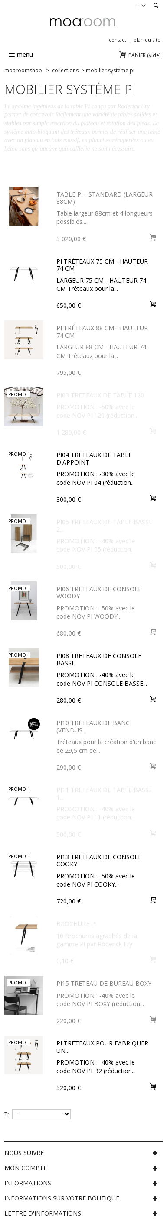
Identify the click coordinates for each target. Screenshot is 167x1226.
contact (117, 39)
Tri (7, 1114)
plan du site (147, 39)
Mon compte (25, 1168)
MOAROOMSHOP (23, 70)
